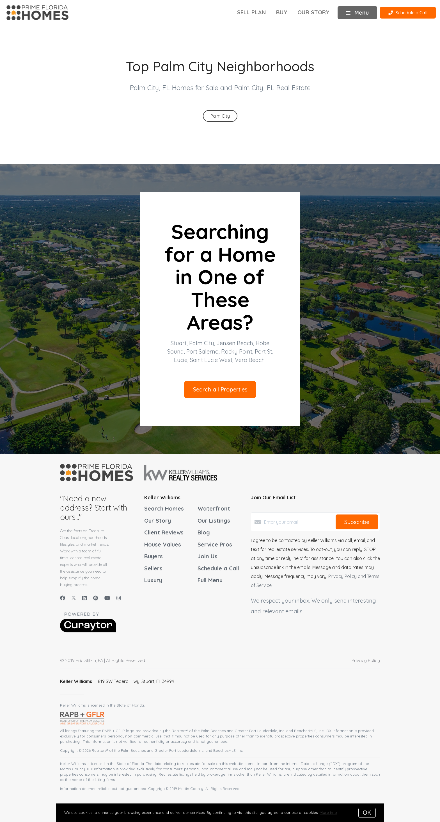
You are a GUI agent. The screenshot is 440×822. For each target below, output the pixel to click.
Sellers (153, 568)
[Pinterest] (95, 598)
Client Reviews (164, 532)
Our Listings (214, 520)
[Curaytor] (88, 631)
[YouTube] (107, 598)
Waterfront (214, 508)
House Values (162, 544)
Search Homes (164, 508)
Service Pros (215, 544)
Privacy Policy (366, 660)
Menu (357, 12)
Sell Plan (251, 12)
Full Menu (210, 580)
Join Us (207, 556)
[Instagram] (118, 598)
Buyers (153, 556)
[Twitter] (74, 598)
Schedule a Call (218, 568)
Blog (204, 532)
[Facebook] (62, 598)
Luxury (153, 580)
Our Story (313, 12)
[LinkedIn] (84, 598)
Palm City (220, 116)
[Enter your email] (298, 522)
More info (328, 812)
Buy (281, 12)
